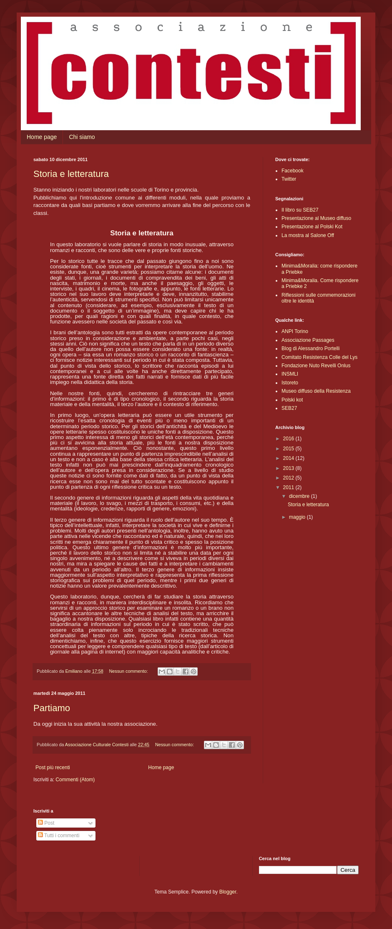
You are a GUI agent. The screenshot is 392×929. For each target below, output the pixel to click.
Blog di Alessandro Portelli (310, 348)
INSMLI (289, 374)
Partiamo (51, 708)
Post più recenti (52, 767)
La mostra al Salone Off (307, 235)
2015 (289, 449)
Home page (42, 137)
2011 (289, 487)
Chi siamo (82, 137)
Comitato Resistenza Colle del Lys (319, 357)
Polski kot (292, 400)
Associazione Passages (307, 340)
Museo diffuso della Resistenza (316, 391)
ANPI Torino (294, 331)
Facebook (292, 171)
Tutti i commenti (58, 835)
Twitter (288, 179)
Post (46, 823)
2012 (289, 478)
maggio (298, 517)
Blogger (227, 892)
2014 (289, 458)
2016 (289, 439)
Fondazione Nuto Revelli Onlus (315, 366)
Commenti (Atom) (75, 780)
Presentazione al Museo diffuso (316, 218)
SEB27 (289, 408)
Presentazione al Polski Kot (311, 227)
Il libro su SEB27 (300, 210)
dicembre (300, 496)
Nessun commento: (129, 671)
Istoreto (289, 383)
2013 (289, 468)
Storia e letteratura (71, 174)
